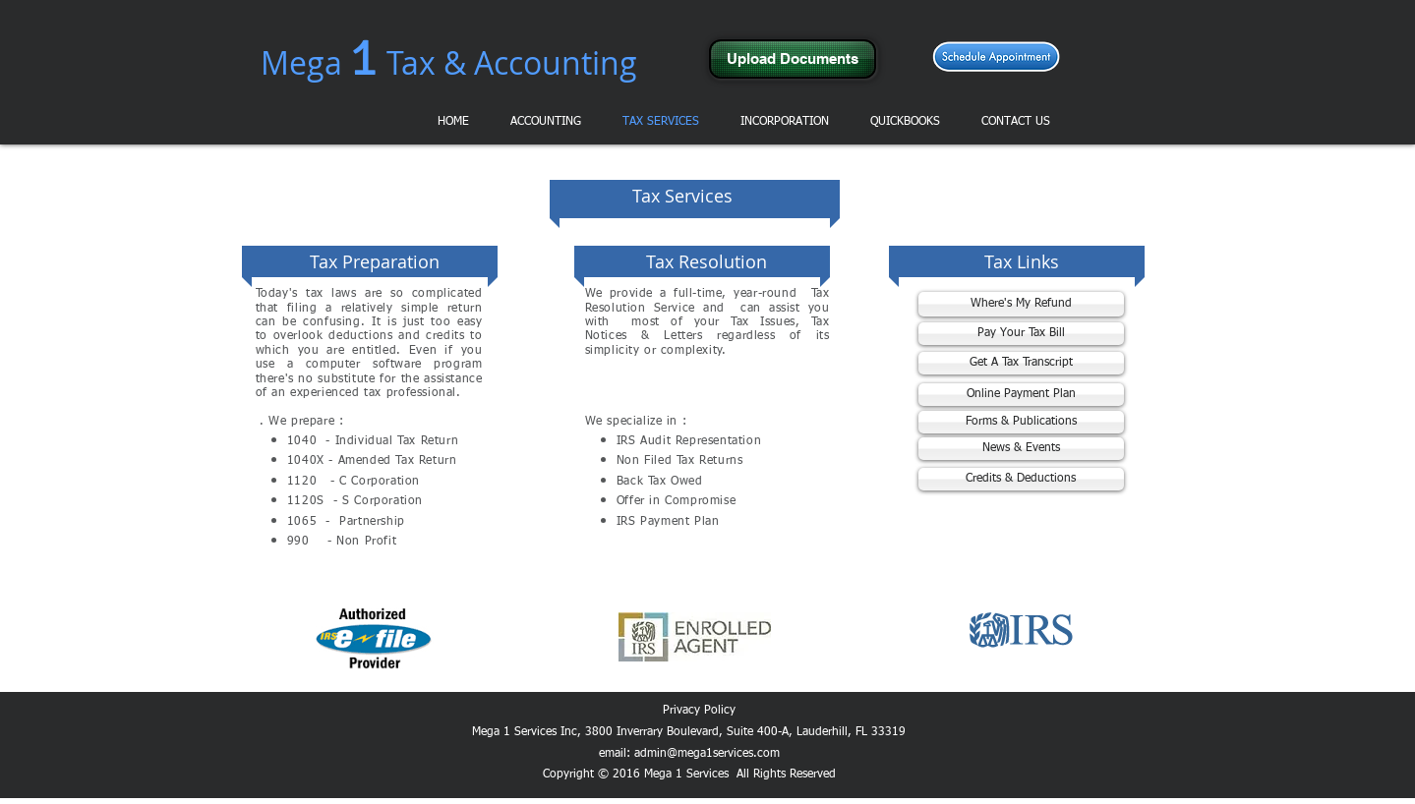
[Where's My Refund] (1021, 304)
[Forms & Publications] (1021, 422)
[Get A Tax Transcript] (1021, 363)
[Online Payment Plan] (1021, 394)
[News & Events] (1021, 448)
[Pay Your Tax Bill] (1021, 333)
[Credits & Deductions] (1021, 479)
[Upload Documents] (792, 59)
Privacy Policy (699, 711)
